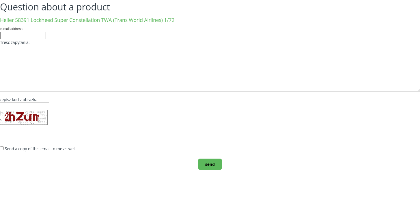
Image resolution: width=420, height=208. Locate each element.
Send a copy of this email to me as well (40, 148)
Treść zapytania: (14, 42)
